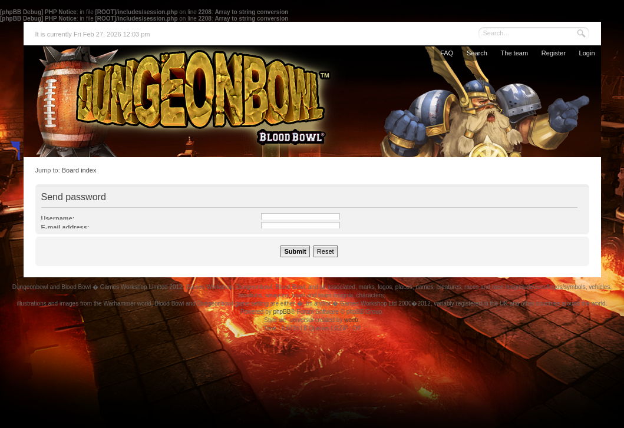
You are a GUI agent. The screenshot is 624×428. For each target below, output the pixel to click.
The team (514, 53)
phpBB (281, 311)
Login (587, 53)
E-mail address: (65, 227)
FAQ (446, 53)
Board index (79, 170)
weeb (351, 320)
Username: (58, 218)
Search (477, 53)
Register (554, 53)
